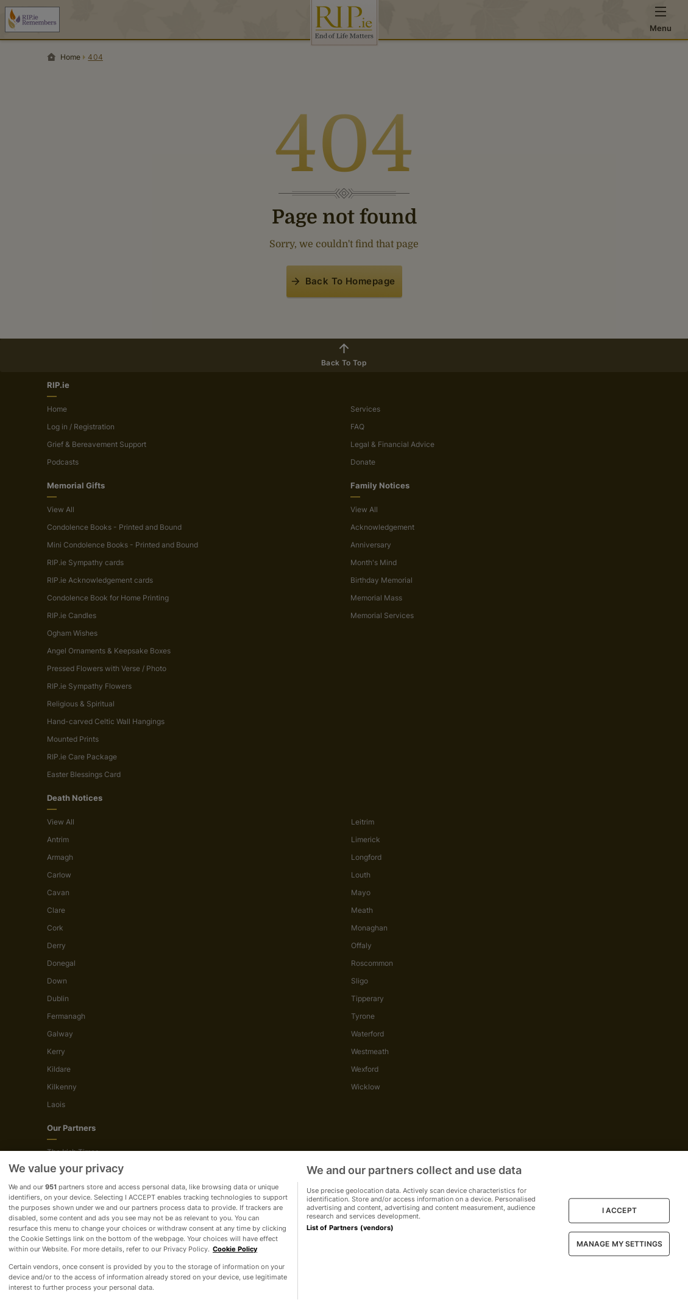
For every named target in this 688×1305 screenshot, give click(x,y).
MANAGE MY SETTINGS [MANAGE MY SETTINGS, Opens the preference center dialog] (619, 1243)
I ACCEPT (619, 1210)
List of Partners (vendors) (350, 1227)
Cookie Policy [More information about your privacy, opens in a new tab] (235, 1249)
